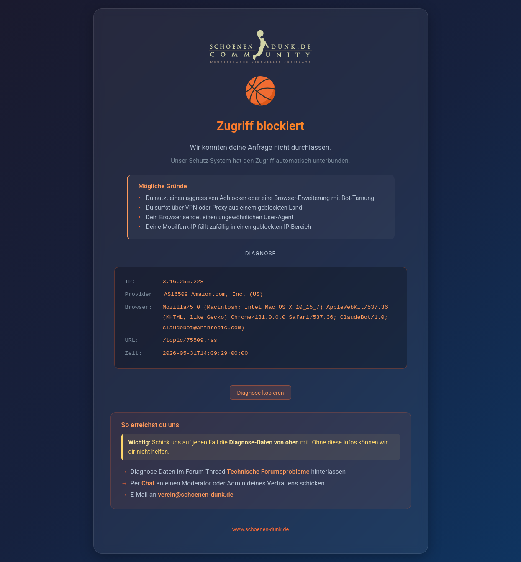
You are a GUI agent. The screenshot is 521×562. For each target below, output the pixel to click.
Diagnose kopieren (260, 392)
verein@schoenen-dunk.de (195, 494)
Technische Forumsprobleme (268, 471)
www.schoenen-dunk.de (260, 529)
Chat (148, 483)
